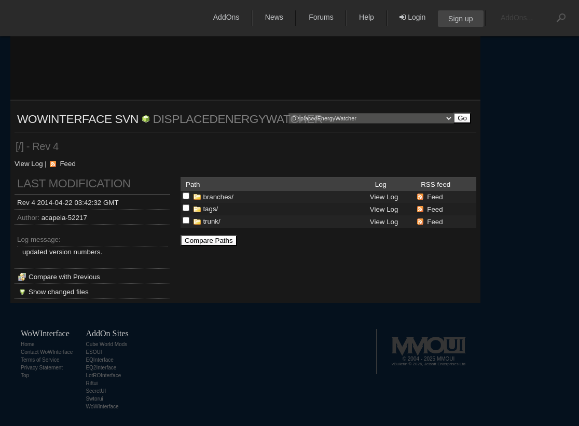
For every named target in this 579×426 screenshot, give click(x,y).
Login (412, 17)
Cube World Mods (106, 344)
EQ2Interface (101, 367)
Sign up (460, 19)
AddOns (226, 17)
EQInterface (99, 360)
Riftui (92, 383)
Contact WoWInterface (47, 352)
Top (25, 375)
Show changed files (59, 292)
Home (28, 344)
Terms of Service (40, 360)
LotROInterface (103, 375)
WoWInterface (102, 406)
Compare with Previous (64, 277)
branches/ (218, 197)
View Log (29, 164)
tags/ (210, 209)
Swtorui (94, 399)
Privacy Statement (42, 367)
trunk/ (211, 221)
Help (366, 17)
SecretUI (96, 391)
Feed (67, 164)
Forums (321, 17)
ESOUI (94, 352)
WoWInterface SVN (78, 119)
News (274, 17)
